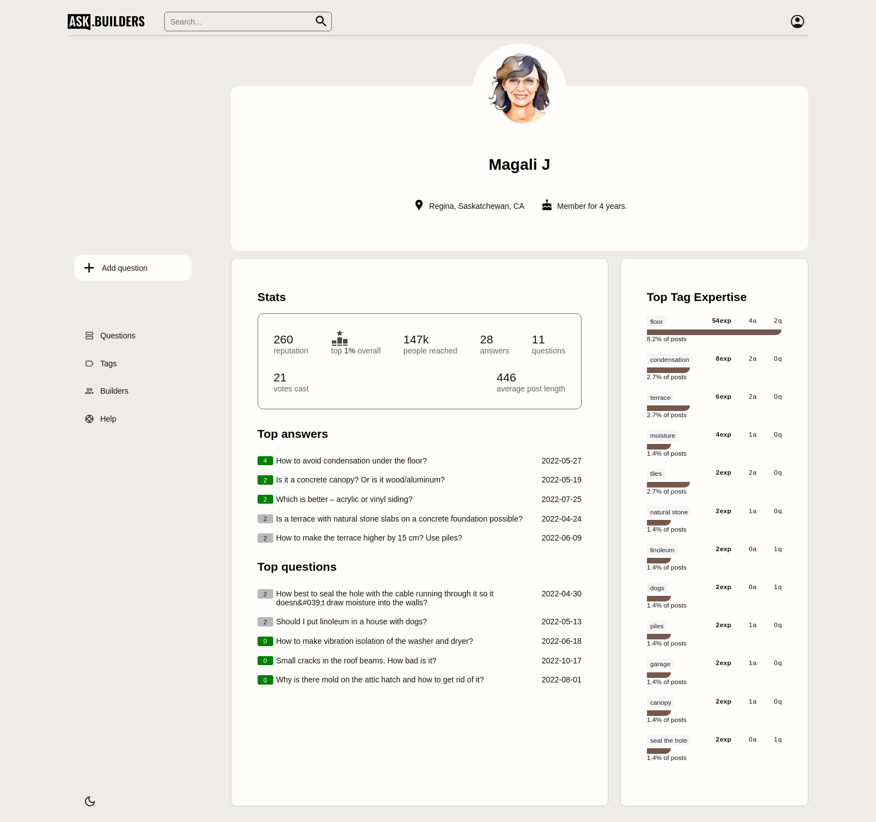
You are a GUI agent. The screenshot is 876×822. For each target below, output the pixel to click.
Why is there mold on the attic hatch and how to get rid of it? (380, 679)
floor (656, 321)
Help (101, 416)
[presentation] (520, 424)
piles (657, 625)
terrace (660, 397)
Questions (110, 332)
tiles (656, 473)
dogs (657, 587)
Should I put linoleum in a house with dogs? (351, 621)
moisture (662, 435)
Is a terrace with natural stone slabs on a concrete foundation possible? (399, 518)
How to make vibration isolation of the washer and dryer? (374, 641)
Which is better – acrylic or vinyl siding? (344, 499)
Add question (118, 264)
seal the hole (669, 740)
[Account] (797, 22)
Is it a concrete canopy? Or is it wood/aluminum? (360, 479)
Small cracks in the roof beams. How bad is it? (356, 660)
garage (660, 663)
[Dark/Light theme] (83, 796)
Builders (107, 388)
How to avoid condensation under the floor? (351, 460)
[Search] (248, 21)
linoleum (662, 549)
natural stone (669, 511)
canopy (661, 702)
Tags (101, 360)
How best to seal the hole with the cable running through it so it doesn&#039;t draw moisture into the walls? (384, 598)
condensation (669, 359)
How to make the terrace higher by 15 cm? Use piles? (369, 537)
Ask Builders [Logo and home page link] (109, 22)
